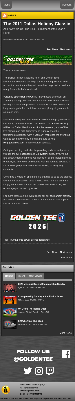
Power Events (24, 123)
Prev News (52, 49)
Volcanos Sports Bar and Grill (18, 96)
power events (31, 239)
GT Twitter (41, 153)
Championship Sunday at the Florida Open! (40, 296)
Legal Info (25, 394)
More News (66, 332)
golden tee (44, 239)
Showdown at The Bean (30, 321)
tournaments (16, 239)
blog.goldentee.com (13, 142)
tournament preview (60, 196)
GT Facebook (23, 153)
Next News (66, 49)
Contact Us (36, 394)
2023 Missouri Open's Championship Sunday (41, 284)
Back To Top (66, 257)
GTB (40, 199)
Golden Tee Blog (60, 123)
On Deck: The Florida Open (32, 309)
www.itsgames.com (29, 391)
